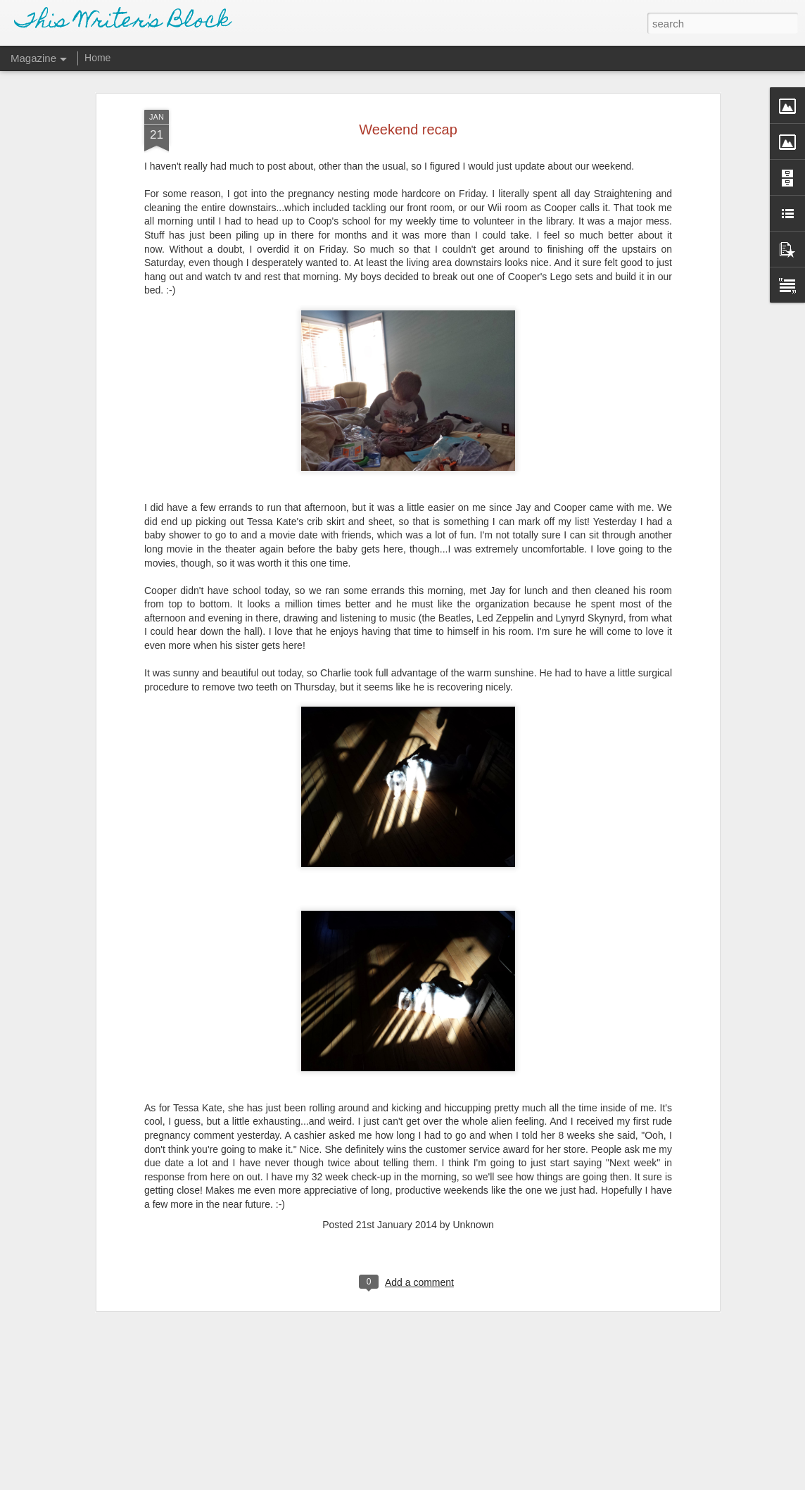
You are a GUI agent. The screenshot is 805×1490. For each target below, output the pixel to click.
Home (97, 57)
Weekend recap (408, 118)
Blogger (446, 1482)
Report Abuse (488, 1482)
